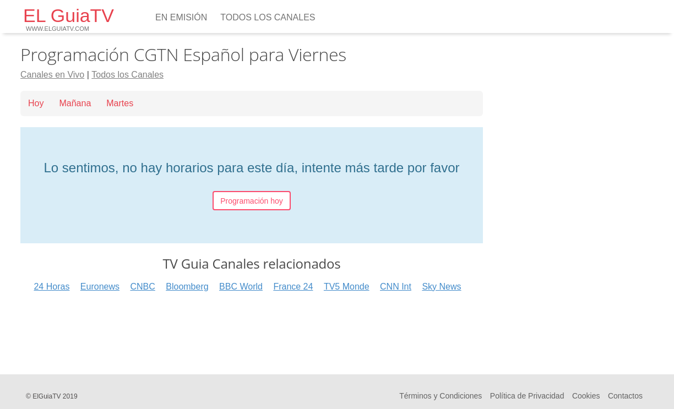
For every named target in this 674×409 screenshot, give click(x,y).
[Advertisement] (251, 330)
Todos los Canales (267, 17)
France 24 (293, 286)
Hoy (36, 103)
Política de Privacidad (527, 395)
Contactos (625, 395)
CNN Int (395, 286)
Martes (119, 103)
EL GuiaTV (68, 18)
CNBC (142, 286)
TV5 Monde (346, 286)
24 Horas (51, 286)
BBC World (241, 286)
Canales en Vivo (52, 74)
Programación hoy (251, 201)
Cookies (586, 395)
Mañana (75, 103)
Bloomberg (187, 286)
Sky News (441, 286)
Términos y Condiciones (440, 395)
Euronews (99, 286)
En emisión (181, 17)
